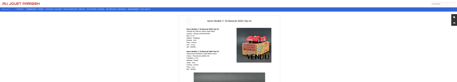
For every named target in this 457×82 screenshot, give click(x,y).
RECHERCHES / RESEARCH (116, 9)
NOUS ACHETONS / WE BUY (74, 9)
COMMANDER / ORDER (35, 9)
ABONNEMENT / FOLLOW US (139, 9)
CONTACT (20, 9)
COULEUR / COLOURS (53, 9)
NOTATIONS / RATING (96, 9)
